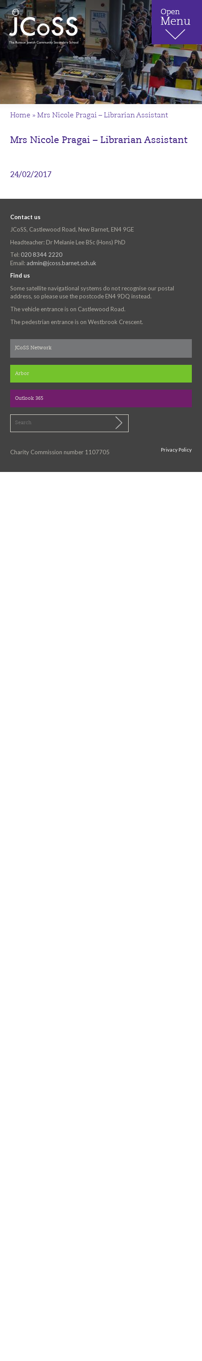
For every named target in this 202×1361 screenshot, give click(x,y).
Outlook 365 (29, 398)
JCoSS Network (33, 348)
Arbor (22, 373)
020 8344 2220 (41, 254)
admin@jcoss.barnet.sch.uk (61, 263)
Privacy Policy (176, 449)
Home (20, 115)
